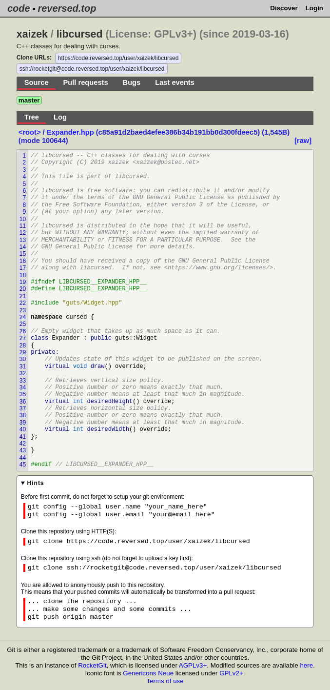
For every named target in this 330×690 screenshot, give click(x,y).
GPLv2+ (231, 673)
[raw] (302, 140)
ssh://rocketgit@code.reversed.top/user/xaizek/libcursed (92, 68)
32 (22, 373)
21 (22, 296)
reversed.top (67, 8)
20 (22, 288)
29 (22, 352)
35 (22, 394)
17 (22, 267)
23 (22, 310)
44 (22, 457)
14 (22, 247)
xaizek (32, 34)
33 (22, 380)
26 (22, 331)
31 (22, 366)
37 (22, 408)
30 (22, 359)
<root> (31, 132)
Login (314, 8)
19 (22, 282)
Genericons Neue (148, 673)
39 (22, 422)
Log (60, 117)
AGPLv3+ (193, 665)
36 (22, 401)
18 (22, 275)
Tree (31, 117)
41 (22, 436)
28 (22, 345)
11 (22, 226)
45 (22, 464)
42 (22, 443)
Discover (283, 8)
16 (22, 261)
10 (22, 219)
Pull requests (85, 82)
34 (22, 387)
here (306, 665)
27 (22, 338)
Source (36, 82)
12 (22, 232)
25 (22, 324)
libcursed (80, 34)
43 (22, 450)
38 (22, 415)
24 (22, 317)
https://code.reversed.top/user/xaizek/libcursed (118, 58)
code (18, 8)
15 (22, 253)
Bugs (132, 82)
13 (22, 240)
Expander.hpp (70, 132)
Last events (174, 82)
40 (22, 429)
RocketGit (92, 665)
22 (22, 303)
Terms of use (164, 681)
